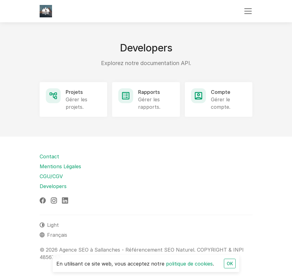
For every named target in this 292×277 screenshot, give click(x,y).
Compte (220, 92)
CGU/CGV (51, 176)
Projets (74, 92)
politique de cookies (189, 264)
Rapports (149, 92)
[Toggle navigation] (248, 11)
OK (230, 263)
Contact (49, 156)
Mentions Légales (60, 166)
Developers (53, 186)
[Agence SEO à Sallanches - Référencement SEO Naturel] (46, 11)
